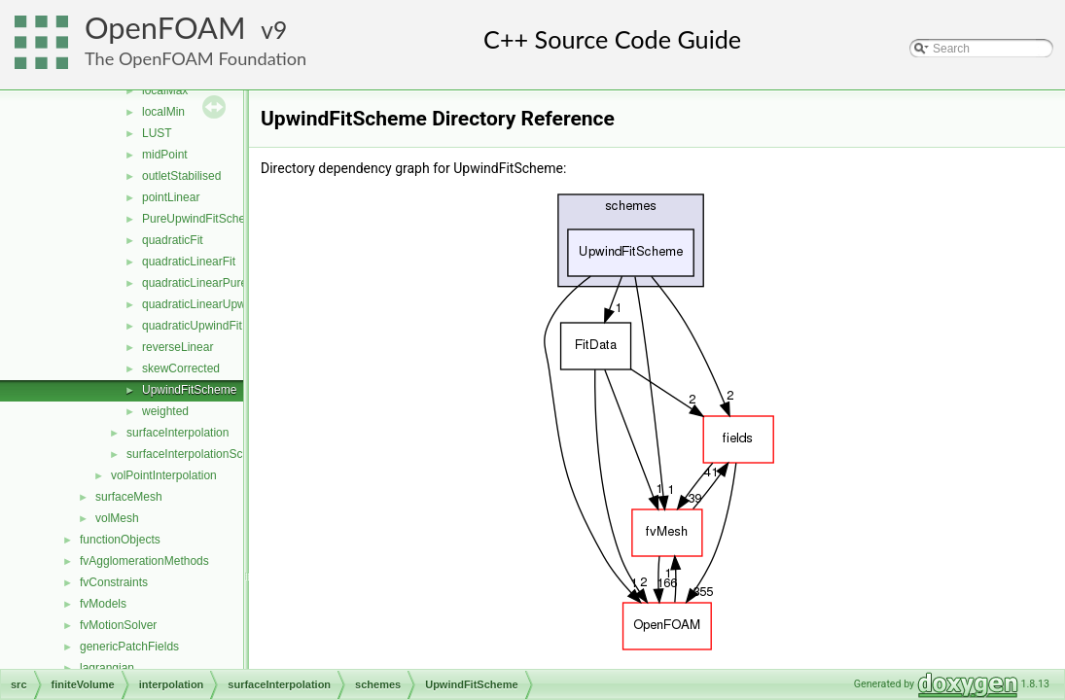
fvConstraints (114, 582)
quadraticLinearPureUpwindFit (220, 283)
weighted (165, 411)
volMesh (117, 518)
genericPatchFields (129, 646)
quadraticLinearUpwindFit (208, 304)
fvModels (103, 604)
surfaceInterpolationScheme (198, 454)
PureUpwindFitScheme (202, 219)
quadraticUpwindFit (192, 325)
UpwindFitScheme (189, 390)
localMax (165, 90)
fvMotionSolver (118, 625)
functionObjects (120, 539)
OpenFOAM (165, 28)
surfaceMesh (128, 497)
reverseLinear (177, 347)
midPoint (165, 154)
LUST (157, 133)
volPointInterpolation (164, 475)
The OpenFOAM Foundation (195, 58)
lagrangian (107, 668)
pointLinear (170, 197)
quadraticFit (172, 240)
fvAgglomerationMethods (144, 561)
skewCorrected (181, 368)
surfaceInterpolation (177, 432)
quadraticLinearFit (188, 261)
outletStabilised (181, 176)
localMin (163, 112)
